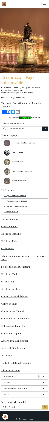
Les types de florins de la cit (15, 196)
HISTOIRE (7, 382)
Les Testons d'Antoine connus (19, 143)
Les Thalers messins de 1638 (15, 201)
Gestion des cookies (24, 419)
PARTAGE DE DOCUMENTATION (15, 388)
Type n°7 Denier (13, 152)
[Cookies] (5, 417)
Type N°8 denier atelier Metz (18, 171)
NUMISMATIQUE (10, 376)
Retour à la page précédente (13, 97)
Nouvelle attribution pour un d (16, 206)
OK (45, 128)
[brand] (4, 4)
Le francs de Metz (11, 212)
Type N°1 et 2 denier (15, 181)
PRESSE (6, 394)
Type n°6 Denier (13, 162)
